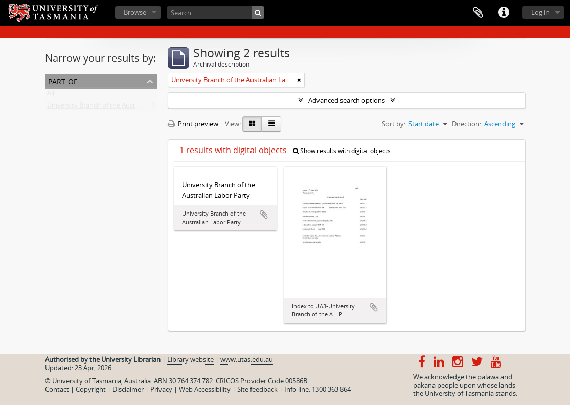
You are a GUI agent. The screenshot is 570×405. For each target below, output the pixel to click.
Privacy (161, 389)
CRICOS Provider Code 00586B (261, 381)
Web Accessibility (205, 389)
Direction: (466, 124)
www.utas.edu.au (246, 359)
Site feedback (257, 389)
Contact (57, 389)
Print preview (193, 124)
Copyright (91, 389)
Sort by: (393, 124)
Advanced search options (346, 100)
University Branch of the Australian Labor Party (118, 107)
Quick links (503, 13)
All (50, 95)
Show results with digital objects (342, 150)
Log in (540, 12)
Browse (135, 12)
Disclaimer (128, 389)
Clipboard (478, 13)
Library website (190, 359)
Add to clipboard (264, 214)
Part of (62, 81)
